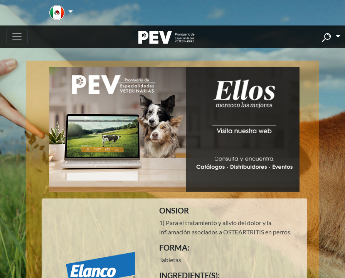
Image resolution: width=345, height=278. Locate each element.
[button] (61, 12)
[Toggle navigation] (17, 36)
